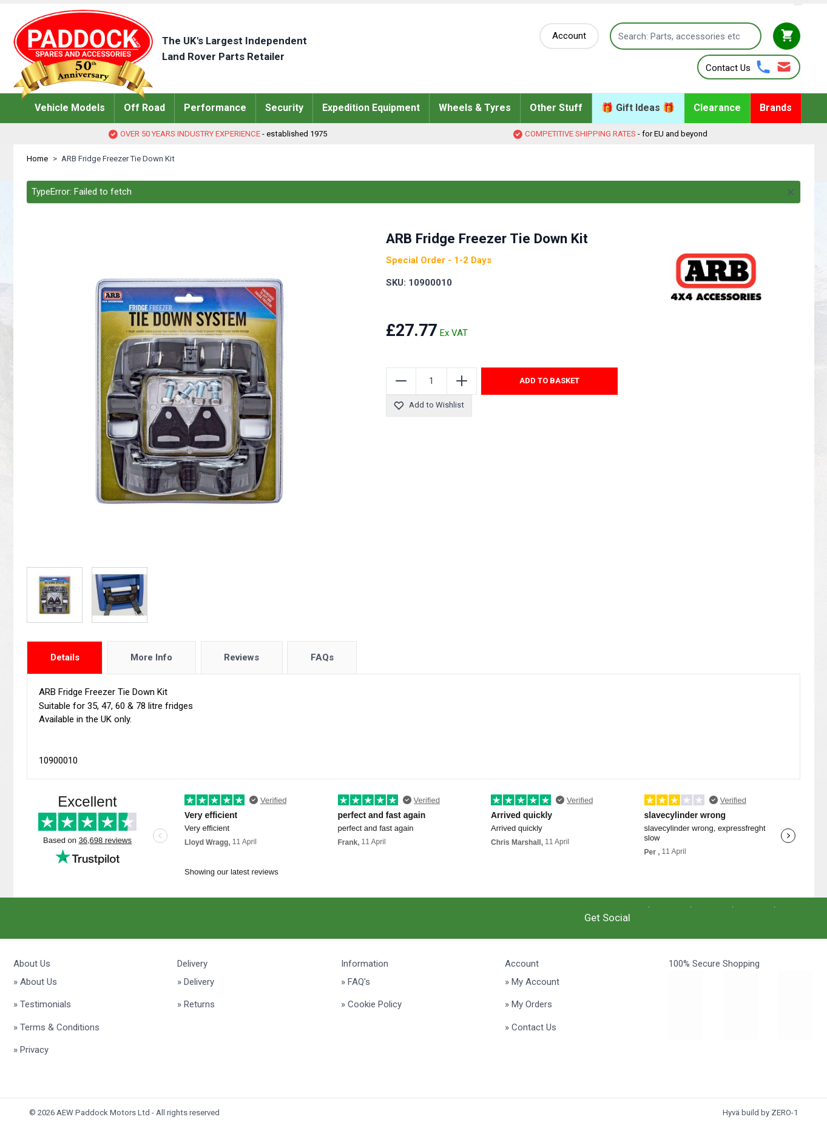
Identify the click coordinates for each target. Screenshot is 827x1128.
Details (64, 657)
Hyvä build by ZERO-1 (760, 1112)
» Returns (196, 1004)
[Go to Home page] (178, 55)
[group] (459, 306)
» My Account (532, 981)
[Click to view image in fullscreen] (189, 391)
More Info (151, 657)
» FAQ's (355, 981)
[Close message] (790, 192)
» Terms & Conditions (56, 1027)
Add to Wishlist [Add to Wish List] (428, 405)
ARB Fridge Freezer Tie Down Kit (118, 158)
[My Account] (569, 36)
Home (37, 158)
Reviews (241, 657)
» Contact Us (530, 1027)
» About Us (35, 981)
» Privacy (31, 1049)
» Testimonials (42, 1004)
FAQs (322, 657)
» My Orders (528, 1004)
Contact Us (728, 67)
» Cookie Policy (371, 1004)
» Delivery (195, 981)
